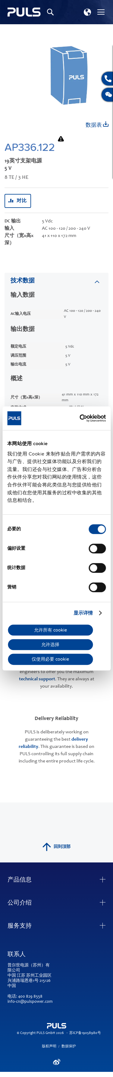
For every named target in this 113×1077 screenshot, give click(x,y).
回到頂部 (56, 847)
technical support (37, 679)
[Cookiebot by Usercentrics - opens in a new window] (80, 418)
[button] (87, 12)
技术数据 (23, 281)
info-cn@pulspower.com (30, 1002)
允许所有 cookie (50, 630)
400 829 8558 (30, 997)
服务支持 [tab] (20, 926)
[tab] (56, 281)
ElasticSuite (80, 1074)
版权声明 (49, 1046)
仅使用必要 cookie (50, 659)
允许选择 (50, 644)
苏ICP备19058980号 (85, 1033)
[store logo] (24, 12)
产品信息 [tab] (20, 880)
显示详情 (83, 613)
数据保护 (68, 1046)
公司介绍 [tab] (20, 903)
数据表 (97, 124)
